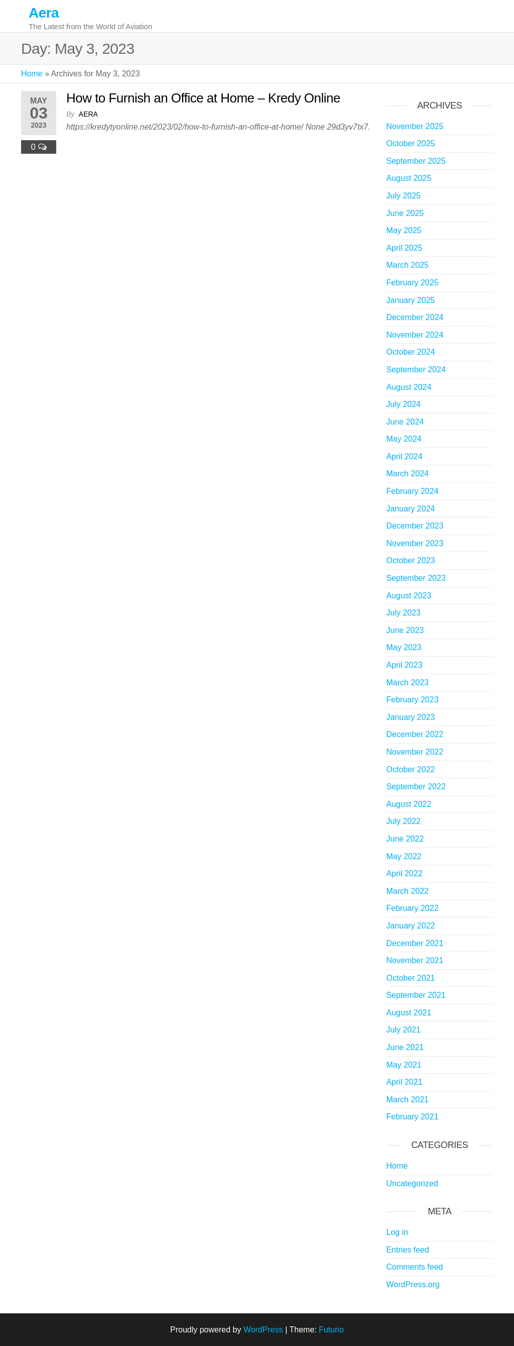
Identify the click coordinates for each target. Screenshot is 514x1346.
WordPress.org (413, 1284)
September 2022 (416, 786)
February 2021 (413, 1116)
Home (32, 73)
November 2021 (415, 960)
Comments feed (415, 1267)
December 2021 (415, 943)
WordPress (263, 1329)
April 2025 (405, 248)
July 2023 (404, 612)
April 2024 (405, 456)
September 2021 (416, 995)
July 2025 (404, 195)
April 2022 (405, 873)
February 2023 (413, 699)
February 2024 (413, 491)
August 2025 (409, 178)
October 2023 (411, 560)
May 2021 (404, 1065)
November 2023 (415, 543)
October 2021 (411, 978)
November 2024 (415, 335)
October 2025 (411, 143)
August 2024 (409, 387)
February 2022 (413, 908)
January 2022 (411, 925)
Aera (44, 13)
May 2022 (404, 856)
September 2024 (416, 369)
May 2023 (404, 647)
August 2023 (409, 595)
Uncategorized (412, 1183)
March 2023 (408, 682)
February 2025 (413, 282)
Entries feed (408, 1250)
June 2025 (405, 213)
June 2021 (405, 1047)
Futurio (331, 1329)
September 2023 (416, 578)
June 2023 (405, 630)
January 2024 (411, 508)
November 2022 (415, 752)
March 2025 (408, 265)
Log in (398, 1232)
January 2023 (411, 717)
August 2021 (409, 1012)
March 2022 (408, 891)
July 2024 (404, 404)
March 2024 (408, 473)
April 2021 (405, 1082)
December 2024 (415, 317)
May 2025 (404, 230)
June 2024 (405, 422)
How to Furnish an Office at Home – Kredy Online (203, 98)
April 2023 (405, 665)
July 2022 (404, 821)
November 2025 (415, 126)
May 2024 (404, 439)
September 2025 (416, 161)
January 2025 (411, 300)
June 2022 (405, 839)
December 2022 (415, 734)
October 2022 (411, 769)
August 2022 (409, 804)
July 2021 (404, 1029)
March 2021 (408, 1099)
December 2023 (415, 526)
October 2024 (411, 352)
